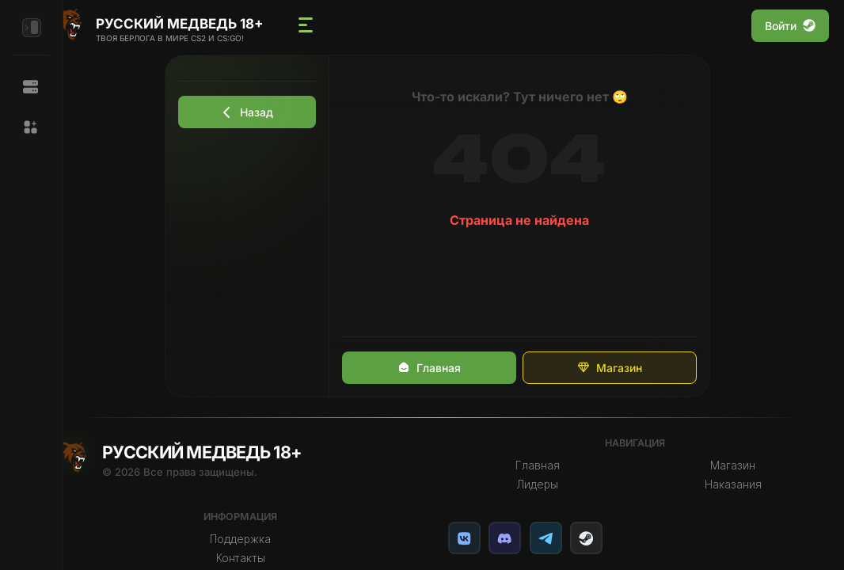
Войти (790, 25)
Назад (263, 112)
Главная (444, 367)
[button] (31, 127)
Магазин (624, 367)
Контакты (262, 558)
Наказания (736, 484)
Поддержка (263, 539)
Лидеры (548, 484)
